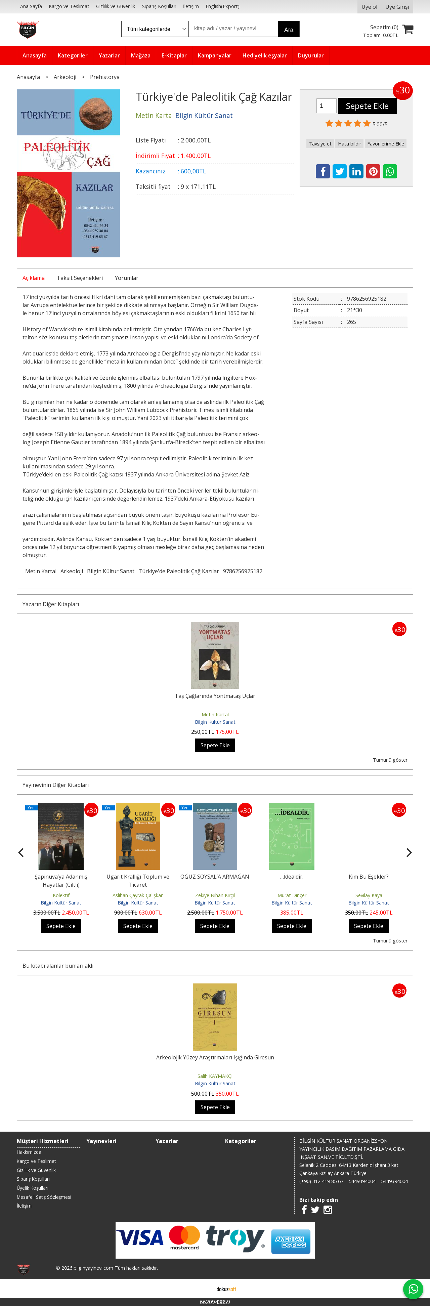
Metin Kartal (40, 571)
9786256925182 (242, 571)
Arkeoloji (71, 571)
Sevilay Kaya (368, 895)
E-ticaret (204, 1288)
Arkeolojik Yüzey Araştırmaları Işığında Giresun (215, 1057)
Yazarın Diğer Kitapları (51, 604)
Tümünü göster (390, 760)
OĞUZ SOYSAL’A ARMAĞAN (214, 876)
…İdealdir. (291, 876)
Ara (288, 30)
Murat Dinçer (291, 895)
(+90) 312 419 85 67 (321, 1181)
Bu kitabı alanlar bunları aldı (58, 965)
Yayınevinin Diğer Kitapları (56, 785)
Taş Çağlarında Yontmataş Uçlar (215, 696)
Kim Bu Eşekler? (369, 876)
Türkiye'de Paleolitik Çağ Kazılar (178, 571)
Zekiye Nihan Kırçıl (215, 895)
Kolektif (61, 895)
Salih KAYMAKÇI (215, 1076)
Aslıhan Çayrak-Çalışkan (138, 895)
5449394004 (362, 1181)
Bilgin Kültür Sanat (110, 571)
